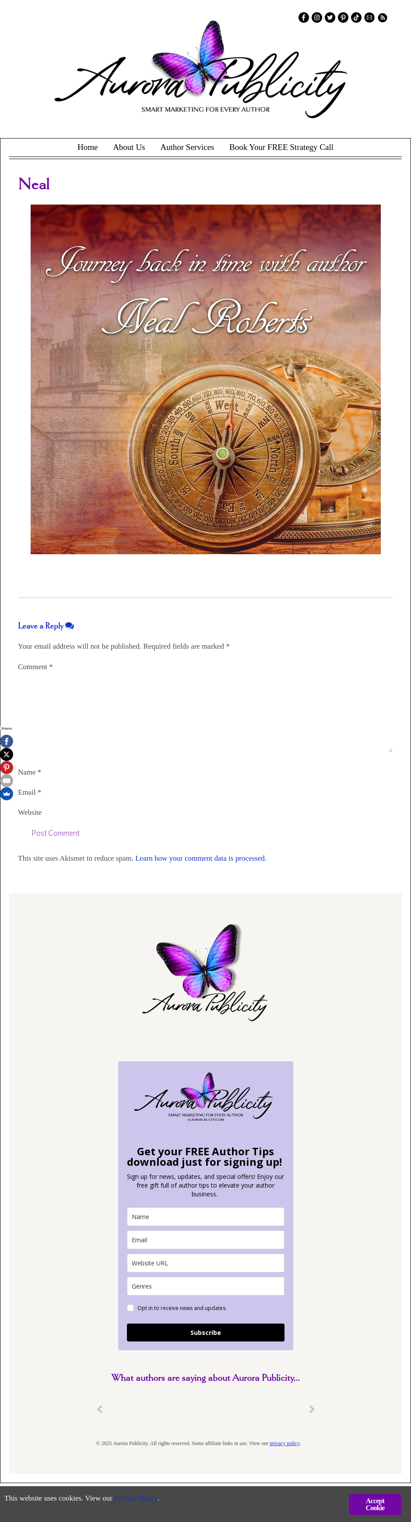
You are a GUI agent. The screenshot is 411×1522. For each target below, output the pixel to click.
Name (29, 772)
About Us (129, 147)
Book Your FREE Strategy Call (281, 147)
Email (29, 792)
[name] (206, 1216)
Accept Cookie (374, 1504)
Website (30, 812)
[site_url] (206, 1263)
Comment (35, 667)
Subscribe (205, 1332)
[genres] (206, 1286)
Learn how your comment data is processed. (201, 858)
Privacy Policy (136, 1498)
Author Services (187, 147)
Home (87, 147)
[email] (206, 1239)
